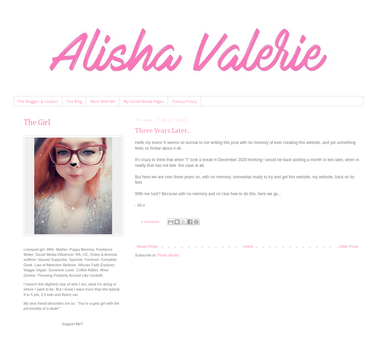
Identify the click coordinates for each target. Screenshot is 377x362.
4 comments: (151, 221)
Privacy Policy (184, 101)
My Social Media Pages (144, 101)
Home (248, 246)
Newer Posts (147, 246)
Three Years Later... (163, 130)
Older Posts (348, 246)
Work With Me (102, 101)
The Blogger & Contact (38, 101)
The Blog (74, 101)
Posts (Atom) (168, 255)
